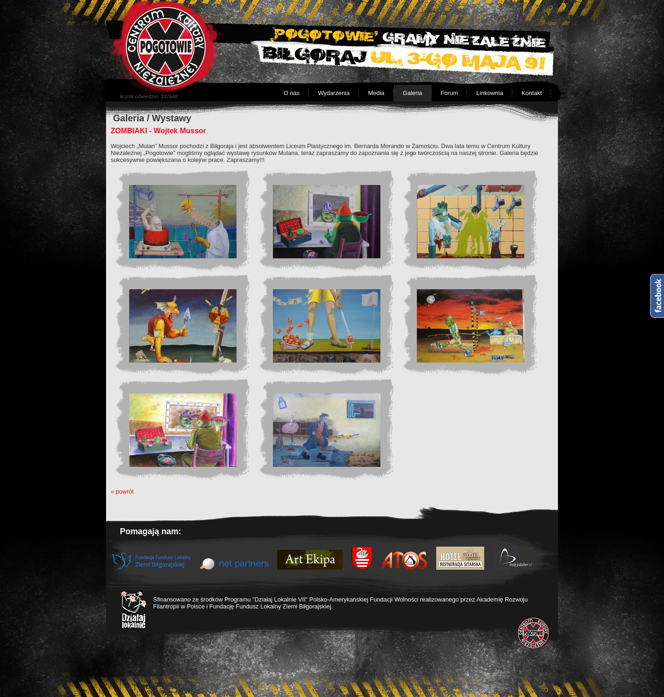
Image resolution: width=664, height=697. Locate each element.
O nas (292, 92)
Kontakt (532, 92)
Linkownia (489, 92)
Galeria (412, 92)
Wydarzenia (334, 92)
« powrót (122, 491)
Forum (449, 92)
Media (376, 92)
